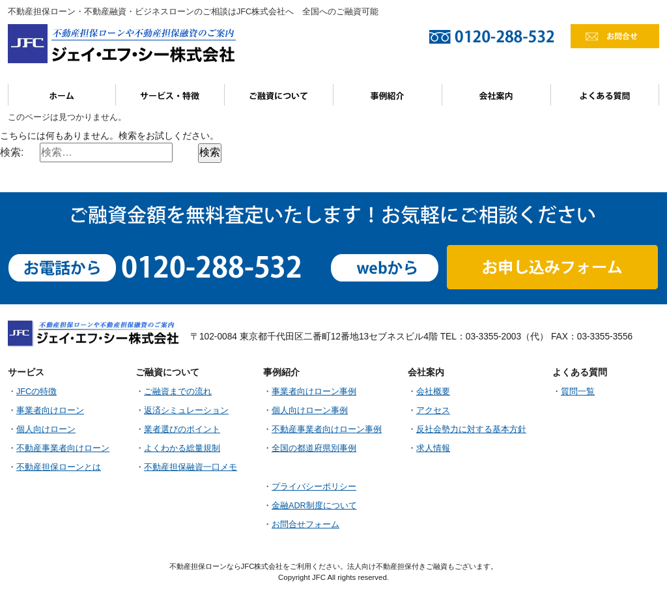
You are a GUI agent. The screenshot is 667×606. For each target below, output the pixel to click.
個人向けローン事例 (310, 410)
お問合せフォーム (305, 524)
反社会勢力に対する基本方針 (471, 429)
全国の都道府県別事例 (314, 448)
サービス (170, 95)
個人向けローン (46, 429)
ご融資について (279, 95)
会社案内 (496, 95)
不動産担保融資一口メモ (190, 467)
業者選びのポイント (182, 429)
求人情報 (433, 448)
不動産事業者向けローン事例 (327, 429)
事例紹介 (388, 95)
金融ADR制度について (314, 505)
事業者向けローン (50, 410)
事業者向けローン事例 (314, 391)
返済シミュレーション (186, 410)
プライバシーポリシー (314, 486)
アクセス (433, 410)
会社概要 (433, 391)
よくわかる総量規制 (182, 448)
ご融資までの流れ (178, 391)
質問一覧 (578, 391)
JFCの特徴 (36, 391)
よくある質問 (605, 95)
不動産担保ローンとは (58, 467)
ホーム (62, 95)
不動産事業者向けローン (62, 448)
